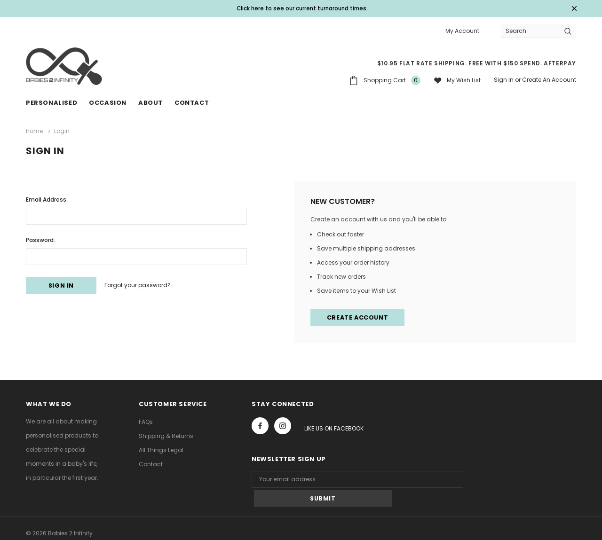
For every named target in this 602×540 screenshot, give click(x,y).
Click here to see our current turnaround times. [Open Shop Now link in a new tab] (302, 8)
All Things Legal (161, 450)
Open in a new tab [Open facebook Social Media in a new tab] (260, 425)
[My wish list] (457, 80)
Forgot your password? (145, 285)
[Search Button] (568, 31)
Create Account (358, 317)
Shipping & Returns (166, 436)
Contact (151, 464)
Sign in (504, 80)
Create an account (549, 80)
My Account (462, 31)
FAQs (146, 422)
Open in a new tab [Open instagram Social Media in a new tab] (282, 425)
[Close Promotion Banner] (572, 8)
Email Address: (47, 198)
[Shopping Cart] (384, 80)
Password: (40, 239)
